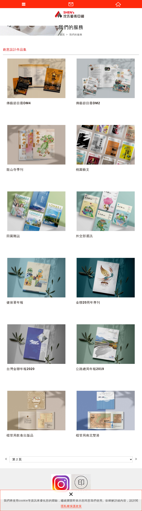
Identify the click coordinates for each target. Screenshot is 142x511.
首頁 (62, 34)
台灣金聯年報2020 (36, 354)
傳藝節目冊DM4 (36, 88)
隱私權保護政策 (71, 506)
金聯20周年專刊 (105, 287)
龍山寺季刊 (36, 154)
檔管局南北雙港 (105, 420)
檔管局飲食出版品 (36, 420)
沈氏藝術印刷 (71, 14)
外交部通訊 (105, 221)
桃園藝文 (105, 154)
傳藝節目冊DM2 (105, 88)
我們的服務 (75, 34)
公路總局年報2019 (105, 354)
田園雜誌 (36, 221)
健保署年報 (36, 287)
